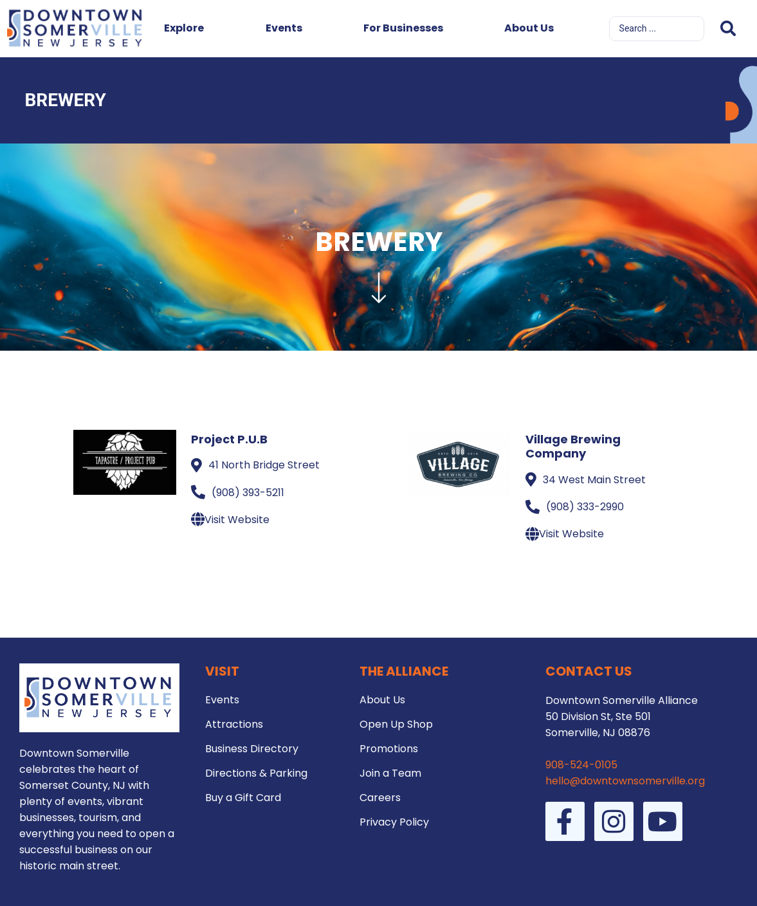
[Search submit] (728, 28)
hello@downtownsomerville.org (625, 780)
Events (284, 28)
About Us (529, 28)
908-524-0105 (581, 764)
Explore (184, 28)
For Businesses (403, 28)
